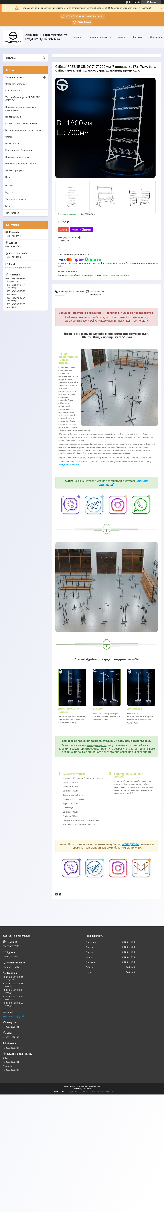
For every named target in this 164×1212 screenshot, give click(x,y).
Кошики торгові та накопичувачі (21, 123)
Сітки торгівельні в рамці (18, 157)
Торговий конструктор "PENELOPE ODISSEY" (22, 99)
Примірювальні (13, 117)
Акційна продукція (14, 170)
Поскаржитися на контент (77, 1091)
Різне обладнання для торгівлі (20, 163)
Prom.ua (96, 1086)
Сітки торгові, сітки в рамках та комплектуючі (21, 108)
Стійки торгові (12, 90)
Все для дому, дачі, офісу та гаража (23, 130)
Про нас (121, 37)
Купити (63, 230)
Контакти (137, 37)
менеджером (96, 745)
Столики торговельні (16, 84)
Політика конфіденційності (101, 1091)
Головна (76, 37)
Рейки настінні (12, 143)
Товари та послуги (97, 37)
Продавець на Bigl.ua (82, 1089)
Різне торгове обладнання (18, 150)
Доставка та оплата (15, 199)
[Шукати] (44, 58)
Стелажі (9, 137)
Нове (7, 177)
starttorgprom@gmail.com (18, 267)
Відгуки (9, 192)
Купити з (81, 229)
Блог (7, 206)
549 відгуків (134, 2)
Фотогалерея (12, 213)
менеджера (130, 844)
